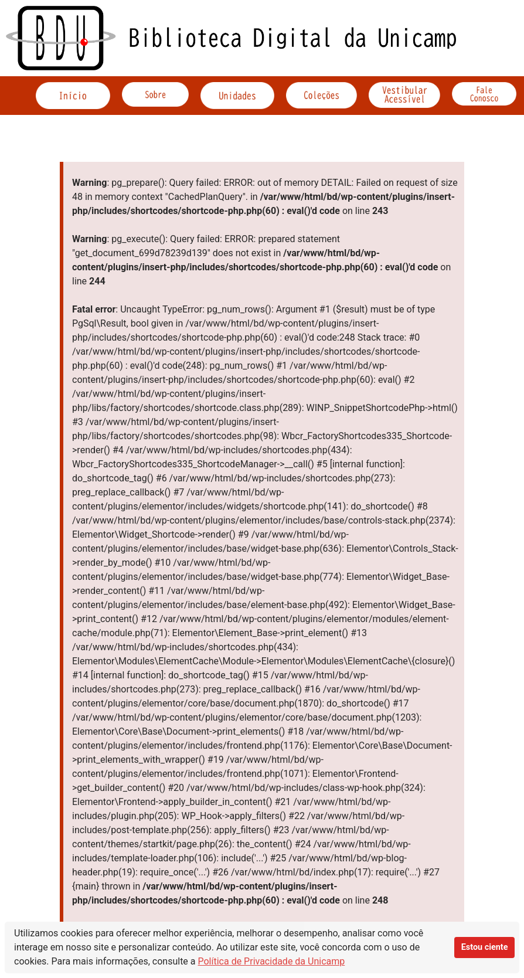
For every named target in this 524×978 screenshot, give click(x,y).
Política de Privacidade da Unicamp (271, 961)
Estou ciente (484, 947)
